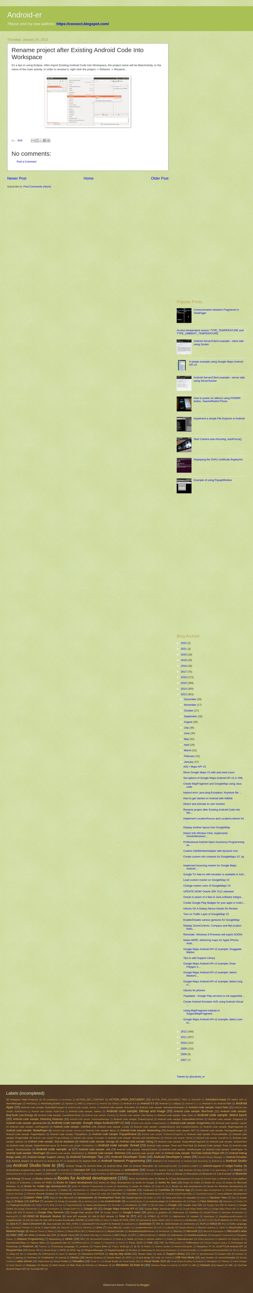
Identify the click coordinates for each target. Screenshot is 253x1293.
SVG (193, 1254)
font (60, 1205)
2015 (184, 683)
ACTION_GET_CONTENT (90, 1099)
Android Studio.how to (34, 1165)
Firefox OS (242, 1201)
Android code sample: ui (53, 1149)
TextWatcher (47, 1257)
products (83, 1246)
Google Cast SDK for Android (221, 1205)
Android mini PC (55, 1161)
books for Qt (162, 1186)
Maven (61, 1231)
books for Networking (117, 1186)
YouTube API (37, 1269)
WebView (90, 1265)
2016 (184, 677)
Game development (96, 1205)
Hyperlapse (209, 1216)
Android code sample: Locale (113, 1127)
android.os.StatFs (190, 1166)
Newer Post (16, 178)
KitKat (213, 1223)
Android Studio (236, 1160)
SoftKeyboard (48, 1254)
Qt (135, 1246)
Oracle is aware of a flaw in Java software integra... (213, 897)
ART (57, 1174)
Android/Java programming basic (23, 1170)
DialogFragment (134, 1197)
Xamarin (205, 1265)
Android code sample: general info (26, 1123)
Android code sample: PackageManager (221, 1130)
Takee (9, 1258)
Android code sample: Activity (82, 1107)
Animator (150, 1170)
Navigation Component (222, 1235)
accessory (67, 1100)
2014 (184, 688)
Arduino (238, 1169)
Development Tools (109, 1197)
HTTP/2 (164, 1216)
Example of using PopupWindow (213, 480)
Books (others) (44, 1178)
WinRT (185, 1265)
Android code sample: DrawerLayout (133, 1119)
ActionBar (196, 1100)
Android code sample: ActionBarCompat (42, 1107)
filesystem (228, 1201)
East (234, 1198)
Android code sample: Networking (140, 1130)
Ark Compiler (36, 1174)
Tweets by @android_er (191, 1076)
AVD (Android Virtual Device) (125, 1173)
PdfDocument (175, 1243)
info (28, 1220)
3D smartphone (50, 1100)
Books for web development (187, 1186)
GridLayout (178, 1212)
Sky (21, 1254)
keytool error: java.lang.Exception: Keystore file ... (212, 792)
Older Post (159, 178)
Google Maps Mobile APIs (195, 1209)
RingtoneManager (94, 1250)
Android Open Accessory (196, 1161)
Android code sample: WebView (106, 1153)
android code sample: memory (67, 1130)
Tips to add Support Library (199, 958)
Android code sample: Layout (231, 1123)
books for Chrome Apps (205, 1179)
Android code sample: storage (97, 1141)
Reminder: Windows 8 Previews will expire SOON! (212, 934)
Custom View (32, 1197)
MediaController (115, 1231)
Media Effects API (76, 1231)
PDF (161, 1243)
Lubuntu (170, 1227)
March (188, 750)
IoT (212, 1220)
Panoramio (109, 1243)
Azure (147, 1174)
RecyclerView (14, 1250)
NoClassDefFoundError (101, 1239)
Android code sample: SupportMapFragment (181, 1141)
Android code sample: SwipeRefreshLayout (33, 1145)
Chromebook (65, 1193)
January (189, 761)
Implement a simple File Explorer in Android (219, 418)
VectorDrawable (227, 1257)
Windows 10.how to (130, 1265)
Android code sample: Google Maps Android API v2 (87, 1123)
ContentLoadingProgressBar (178, 1194)
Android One (174, 1161)
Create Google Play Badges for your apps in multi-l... (214, 902)
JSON (202, 1224)
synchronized (207, 1254)
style (159, 1254)
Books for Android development (87, 1178)
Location (127, 1227)
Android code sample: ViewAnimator (181, 1149)
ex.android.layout (134, 1201)
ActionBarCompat (215, 1099)
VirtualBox (78, 1261)
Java (244, 1220)
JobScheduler (172, 1224)
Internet (177, 1220)
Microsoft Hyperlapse (213, 1231)
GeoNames (131, 1205)
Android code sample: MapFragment (223, 1127)
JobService (189, 1224)
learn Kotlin (50, 1227)
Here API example (77, 1216)
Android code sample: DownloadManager (89, 1119)
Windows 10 (104, 1265)
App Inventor (186, 1170)
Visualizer (212, 1261)
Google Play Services (51, 1212)
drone (203, 1198)
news (69, 1238)
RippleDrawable (116, 1250)
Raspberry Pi (204, 1246)
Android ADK (224, 1103)
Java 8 (13, 1223)
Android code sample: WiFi (146, 1153)
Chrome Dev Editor (234, 1190)
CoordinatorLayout (204, 1194)
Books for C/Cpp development (174, 1178)
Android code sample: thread (118, 1145)
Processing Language (63, 1246)
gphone (150, 1212)
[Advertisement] (203, 99)
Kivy (224, 1224)
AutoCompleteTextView (95, 1174)
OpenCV (222, 1239)
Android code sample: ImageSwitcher (148, 1123)
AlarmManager (14, 1103)
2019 (184, 660)
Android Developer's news (172, 1156)
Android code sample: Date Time (175, 1115)
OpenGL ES (238, 1239)
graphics (163, 1212)
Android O (158, 1161)
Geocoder (116, 1205)
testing (19, 1257)
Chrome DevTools (14, 1194)
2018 (184, 665)
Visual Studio (111, 1261)
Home (89, 178)
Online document (206, 1239)
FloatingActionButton (20, 1205)
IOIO (204, 1220)
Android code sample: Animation (117, 1107)
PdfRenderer (193, 1243)
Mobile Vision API (69, 1235)
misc (13, 1235)
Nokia (130, 1239)
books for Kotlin (191, 1182)
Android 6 (207, 1103)
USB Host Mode (184, 1257)
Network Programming (30, 1238)
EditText (34, 1201)
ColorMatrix (132, 1193)
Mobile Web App (91, 1235)
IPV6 (235, 1220)
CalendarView (79, 1190)
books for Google (145, 1182)
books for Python (141, 1186)
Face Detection (209, 1201)
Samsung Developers (166, 1250)
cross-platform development (232, 1193)
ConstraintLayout (152, 1193)
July (186, 727)
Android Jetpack (20, 1161)
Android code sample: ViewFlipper (224, 1149)
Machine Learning (206, 1227)
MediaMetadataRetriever (142, 1231)
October (189, 710)
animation (132, 1169)
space (62, 1254)
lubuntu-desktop (186, 1227)
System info (224, 1254)
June (187, 733)
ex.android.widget (155, 1201)
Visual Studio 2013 (131, 1261)
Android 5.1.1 (192, 1103)
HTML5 (152, 1216)
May (187, 739)
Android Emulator (236, 1156)
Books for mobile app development (45, 1186)
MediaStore (164, 1231)
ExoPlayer (192, 1201)
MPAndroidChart (147, 1235)
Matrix (51, 1231)
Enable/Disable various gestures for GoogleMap (211, 919)
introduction (191, 1220)
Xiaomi (220, 1265)
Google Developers (50, 1209)
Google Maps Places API (224, 1209)
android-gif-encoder (168, 1166)
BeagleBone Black (162, 1174)
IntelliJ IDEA (94, 1220)
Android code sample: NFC (181, 1130)
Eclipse (19, 1201)
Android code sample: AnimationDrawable (161, 1107)
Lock (159, 1227)
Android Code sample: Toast (213, 1145)
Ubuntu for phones (194, 990)
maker (222, 1227)
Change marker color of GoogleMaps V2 (207, 885)
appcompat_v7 (223, 1170)
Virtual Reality (60, 1261)
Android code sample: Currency (100, 1115)
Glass (161, 1205)
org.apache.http (58, 1243)
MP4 (134, 1235)
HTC (140, 1216)
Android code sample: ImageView (190, 1123)
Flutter (39, 1205)
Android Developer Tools (128, 1156)
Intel (36, 1220)
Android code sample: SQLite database (51, 1141)
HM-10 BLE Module (103, 1216)
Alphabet (69, 1103)
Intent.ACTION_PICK (124, 1220)
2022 (184, 643)
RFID (63, 1250)
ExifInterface (175, 1201)
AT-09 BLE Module (71, 1174)
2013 (184, 694)
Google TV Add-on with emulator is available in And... (214, 874)
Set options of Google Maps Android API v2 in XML (213, 777)
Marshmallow (236, 1227)
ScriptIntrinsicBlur (188, 1250)
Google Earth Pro (71, 1209)
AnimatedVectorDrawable (109, 1170)
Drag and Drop (174, 1197)
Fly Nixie (50, 1205)
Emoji (61, 1201)
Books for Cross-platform (234, 1178)
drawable (191, 1197)
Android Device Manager (210, 1157)
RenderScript (50, 1250)
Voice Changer (240, 1261)
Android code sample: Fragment (225, 1119)
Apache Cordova (167, 1170)
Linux (99, 1227)
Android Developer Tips (86, 1156)
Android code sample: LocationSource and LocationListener (166, 1127)
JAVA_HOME (72, 1224)
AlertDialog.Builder (51, 1103)
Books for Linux (213, 1182)
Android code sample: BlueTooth (193, 1111)
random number (162, 1246)
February (189, 756)
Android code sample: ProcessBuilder (207, 1134)
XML (230, 1265)
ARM (48, 1174)
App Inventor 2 (204, 1170)
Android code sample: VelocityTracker (137, 1149)
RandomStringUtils (183, 1246)
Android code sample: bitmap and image (135, 1111)
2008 (184, 1054)
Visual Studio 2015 (155, 1261)
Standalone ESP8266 (92, 1254)
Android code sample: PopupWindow (114, 1134)
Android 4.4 (130, 1103)
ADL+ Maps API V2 (194, 766)
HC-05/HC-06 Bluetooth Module (42, 1216)
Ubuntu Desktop (93, 1257)
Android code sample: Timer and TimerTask (170, 1145)
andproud (91, 1103)
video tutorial (24, 1261)
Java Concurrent (32, 1223)
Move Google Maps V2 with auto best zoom (208, 772)
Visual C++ (96, 1261)
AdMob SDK (237, 1100)
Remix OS (34, 1250)
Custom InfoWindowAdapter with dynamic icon (210, 850)
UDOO (128, 1258)
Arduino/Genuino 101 (16, 1174)
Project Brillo (100, 1246)
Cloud (93, 1193)
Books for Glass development (115, 1182)
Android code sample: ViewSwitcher (67, 1153)
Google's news (131, 1212)
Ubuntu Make (114, 1257)
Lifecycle (65, 1227)
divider (150, 1198)
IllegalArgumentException (231, 1216)
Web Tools (75, 1265)
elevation (48, 1201)
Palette (97, 1243)
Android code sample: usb (94, 1149)
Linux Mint (112, 1227)
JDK (158, 1224)
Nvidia (170, 1239)
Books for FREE (43, 1182)
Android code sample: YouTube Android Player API (194, 1153)
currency (14, 1197)
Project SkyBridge (120, 1246)
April (187, 744)
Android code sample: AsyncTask (208, 1107)
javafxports (129, 1224)
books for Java (167, 1182)
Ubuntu (74, 1257)
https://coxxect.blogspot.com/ (82, 24)
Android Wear (94, 1166)
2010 (184, 1042)
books (28, 1178)
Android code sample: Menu (101, 1130)
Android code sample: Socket (178, 1138)
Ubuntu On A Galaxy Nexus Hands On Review (210, 908)
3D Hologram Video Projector (22, 1099)
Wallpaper (31, 1265)
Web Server (59, 1265)
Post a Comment (26, 161)
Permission (237, 1243)
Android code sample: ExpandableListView (181, 1119)
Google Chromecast (27, 1209)
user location (207, 1257)
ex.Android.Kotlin (111, 1201)
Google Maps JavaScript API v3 (161, 1209)
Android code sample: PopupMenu (69, 1134)
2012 (184, 1031)
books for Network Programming (87, 1186)
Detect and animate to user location (204, 803)
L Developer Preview (20, 1227)
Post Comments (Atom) (37, 186)
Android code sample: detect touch (222, 1115)
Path (150, 1242)
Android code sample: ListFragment (29, 1127)
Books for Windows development (225, 1186)
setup (12, 1254)
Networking (55, 1239)
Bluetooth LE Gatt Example (217, 1173)
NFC (82, 1239)
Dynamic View (218, 1197)
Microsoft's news (237, 1231)
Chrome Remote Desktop (40, 1193)
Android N (72, 1161)
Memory (178, 1231)
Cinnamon (81, 1194)
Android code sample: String (136, 1141)
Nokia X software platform (150, 1239)
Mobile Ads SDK (47, 1235)
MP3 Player (121, 1235)
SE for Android (240, 1250)
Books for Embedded (20, 1183)
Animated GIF (82, 1169)
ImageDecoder (14, 1220)
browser (53, 1190)
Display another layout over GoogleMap (206, 827)
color (103, 1193)
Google (172, 1204)
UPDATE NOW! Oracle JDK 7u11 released (208, 891)
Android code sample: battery (85, 1111)
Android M (38, 1161)
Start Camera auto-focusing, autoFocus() (217, 439)
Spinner (73, 1254)
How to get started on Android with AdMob (208, 798)
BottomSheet (13, 1190)
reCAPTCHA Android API (229, 1246)
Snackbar (32, 1254)
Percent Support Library (215, 1243)
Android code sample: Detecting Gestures (38, 1119)
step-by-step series (120, 1253)
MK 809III (29, 1235)
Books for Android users (141, 1178)
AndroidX (65, 1170)
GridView (193, 1212)
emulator (73, 1201)
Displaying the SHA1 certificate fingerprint (218, 459)
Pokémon (28, 1246)
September (191, 716)
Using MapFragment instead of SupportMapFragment (201, 1012)
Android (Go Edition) (109, 1103)
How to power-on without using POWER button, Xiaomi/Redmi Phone (217, 400)
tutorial (62, 1257)
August (188, 721)
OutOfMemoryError (80, 1243)
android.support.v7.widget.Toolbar (223, 1165)
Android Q (217, 1161)
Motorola (107, 1235)
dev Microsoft (66, 1197)
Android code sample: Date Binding (136, 1115)
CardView (164, 1189)
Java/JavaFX (89, 1224)
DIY (159, 1197)
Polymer (43, 1246)
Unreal (168, 1258)
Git (152, 1205)
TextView (32, 1257)
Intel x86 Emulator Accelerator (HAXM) (63, 1220)
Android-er (24, 15)
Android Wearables (143, 1166)
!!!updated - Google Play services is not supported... (213, 995)
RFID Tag (75, 1250)
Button (64, 1190)
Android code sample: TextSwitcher (77, 1145)
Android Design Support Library (46, 1156)
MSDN (162, 1235)
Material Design (15, 1231)
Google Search (111, 1212)
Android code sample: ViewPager (25, 1153)
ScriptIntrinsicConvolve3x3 (215, 1250)
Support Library (175, 1253)
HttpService (179, 1216)
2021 (184, 648)
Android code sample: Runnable (88, 1138)
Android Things (74, 1166)
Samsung (147, 1250)
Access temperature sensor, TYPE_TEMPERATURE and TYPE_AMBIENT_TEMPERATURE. (210, 332)
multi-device (177, 1235)
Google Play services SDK (85, 1212)
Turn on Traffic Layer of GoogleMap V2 (206, 914)
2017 (184, 671)
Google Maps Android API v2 (120, 1208)
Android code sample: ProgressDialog (51, 1138)
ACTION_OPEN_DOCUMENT (127, 1099)
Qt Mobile (146, 1246)
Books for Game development (74, 1182)
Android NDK (89, 1161)
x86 (194, 1265)
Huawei (194, 1216)
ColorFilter (116, 1193)
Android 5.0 (147, 1103)
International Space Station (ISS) (154, 1220)
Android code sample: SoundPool (213, 1138)
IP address (223, 1220)
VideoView (43, 1261)
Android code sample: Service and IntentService (134, 1138)
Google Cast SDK (192, 1205)
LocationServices (144, 1227)
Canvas (131, 1189)
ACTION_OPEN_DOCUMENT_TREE (169, 1100)
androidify (51, 1170)
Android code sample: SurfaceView (228, 1141)
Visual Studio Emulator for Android (187, 1261)
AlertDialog (31, 1103)
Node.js (119, 1239)
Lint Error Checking (82, 1227)
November (190, 704)
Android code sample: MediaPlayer (27, 1130)
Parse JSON (136, 1243)
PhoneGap (11, 1246)
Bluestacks (192, 1173)
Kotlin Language (238, 1224)
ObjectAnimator (185, 1239)
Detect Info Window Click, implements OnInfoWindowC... (205, 835)
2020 (184, 654)
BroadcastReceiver (34, 1190)
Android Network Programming (123, 1160)
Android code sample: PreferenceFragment (162, 1134)
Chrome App (182, 1189)
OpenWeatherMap (16, 1243)
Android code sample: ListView (72, 1126)
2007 (184, 1059)
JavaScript (145, 1223)
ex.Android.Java (89, 1201)
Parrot (122, 1243)
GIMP (144, 1205)
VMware (225, 1261)
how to (124, 1216)
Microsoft (192, 1231)
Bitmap (178, 1173)
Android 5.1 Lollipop (170, 1103)
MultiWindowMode (197, 1235)
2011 (184, 1037)
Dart (52, 1197)
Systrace (239, 1254)
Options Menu (37, 1243)
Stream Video (145, 1254)
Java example (53, 1224)
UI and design (143, 1257)
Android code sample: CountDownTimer (59, 1115)
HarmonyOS (12, 1216)
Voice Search (15, 1265)
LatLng (37, 1227)
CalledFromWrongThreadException (106, 1190)
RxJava (133, 1250)
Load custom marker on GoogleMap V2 (206, 879)
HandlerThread (210, 1212)
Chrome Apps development (208, 1190)
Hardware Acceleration (232, 1212)
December (190, 699)
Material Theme (36, 1231)
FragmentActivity (74, 1205)
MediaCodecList (96, 1231)
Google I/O (90, 1208)
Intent (106, 1220)
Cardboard (148, 1190)
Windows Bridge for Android (164, 1265)
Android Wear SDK (117, 1166)
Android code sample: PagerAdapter (25, 1134)
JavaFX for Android (110, 1224)
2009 (184, 1048)
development (85, 1197)
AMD (80, 1103)
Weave (45, 1265)
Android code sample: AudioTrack (47, 1111)
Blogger (144, 1284)
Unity (157, 1257)
